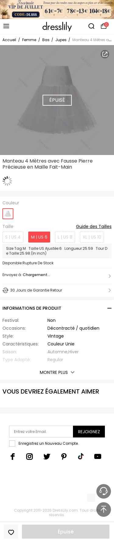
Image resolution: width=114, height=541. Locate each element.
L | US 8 (65, 237)
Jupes (61, 39)
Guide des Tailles (94, 226)
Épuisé (66, 531)
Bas (46, 39)
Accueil (9, 39)
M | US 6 (39, 237)
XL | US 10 (92, 237)
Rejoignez (89, 432)
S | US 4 (13, 237)
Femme (29, 39)
